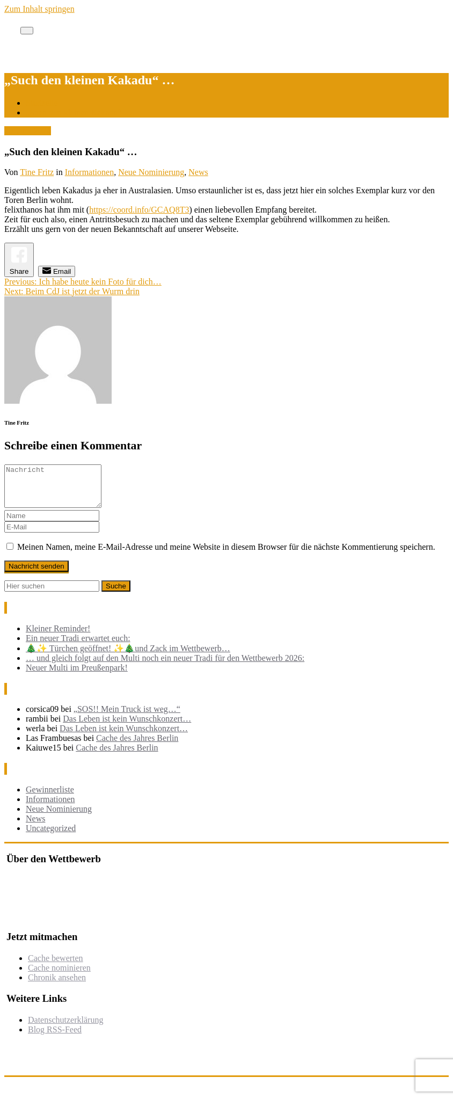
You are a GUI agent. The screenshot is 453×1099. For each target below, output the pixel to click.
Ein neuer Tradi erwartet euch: (78, 646)
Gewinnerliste (50, 797)
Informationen (89, 172)
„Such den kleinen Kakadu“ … (79, 112)
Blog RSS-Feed (55, 1037)
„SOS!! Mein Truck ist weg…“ (127, 717)
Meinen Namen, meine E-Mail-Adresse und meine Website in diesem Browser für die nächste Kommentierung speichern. (226, 554)
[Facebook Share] (19, 259)
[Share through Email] (56, 271)
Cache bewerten (55, 966)
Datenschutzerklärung (65, 1027)
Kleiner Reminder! (58, 636)
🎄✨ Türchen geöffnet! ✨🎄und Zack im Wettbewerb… (128, 656)
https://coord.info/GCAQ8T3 (139, 209)
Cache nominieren (59, 975)
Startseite (42, 102)
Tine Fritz (37, 172)
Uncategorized (51, 836)
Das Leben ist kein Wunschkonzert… (127, 726)
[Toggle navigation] (26, 30)
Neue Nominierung (151, 172)
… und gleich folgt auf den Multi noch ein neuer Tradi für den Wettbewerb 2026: (165, 666)
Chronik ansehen (57, 985)
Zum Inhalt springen (39, 8)
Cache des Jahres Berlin (137, 746)
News (198, 172)
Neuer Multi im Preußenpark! (77, 675)
